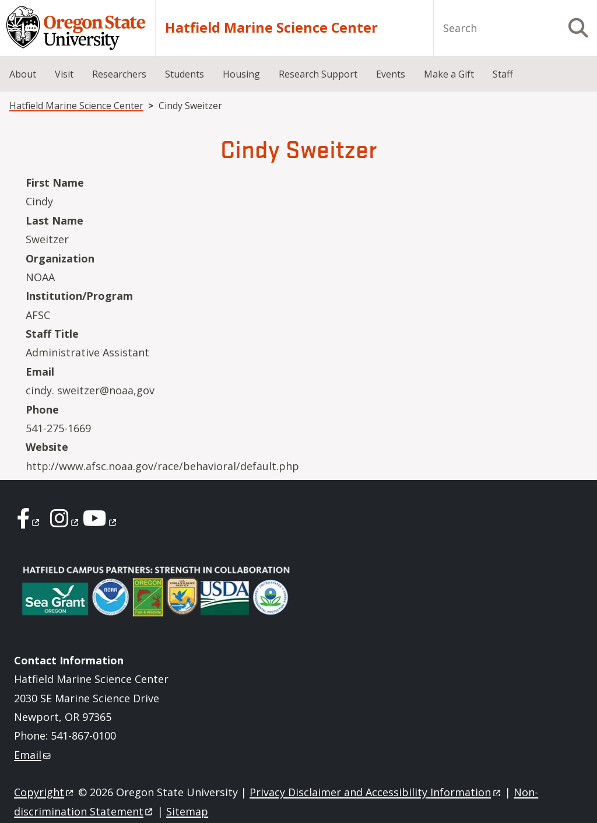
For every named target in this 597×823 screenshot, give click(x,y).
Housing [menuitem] (241, 74)
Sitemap (187, 811)
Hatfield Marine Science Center (271, 27)
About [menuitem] (22, 74)
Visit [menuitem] (64, 74)
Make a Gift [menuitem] (449, 74)
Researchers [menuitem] (119, 74)
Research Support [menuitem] (318, 74)
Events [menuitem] (390, 74)
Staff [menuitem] (503, 74)
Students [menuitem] (184, 74)
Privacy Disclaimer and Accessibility (376, 792)
